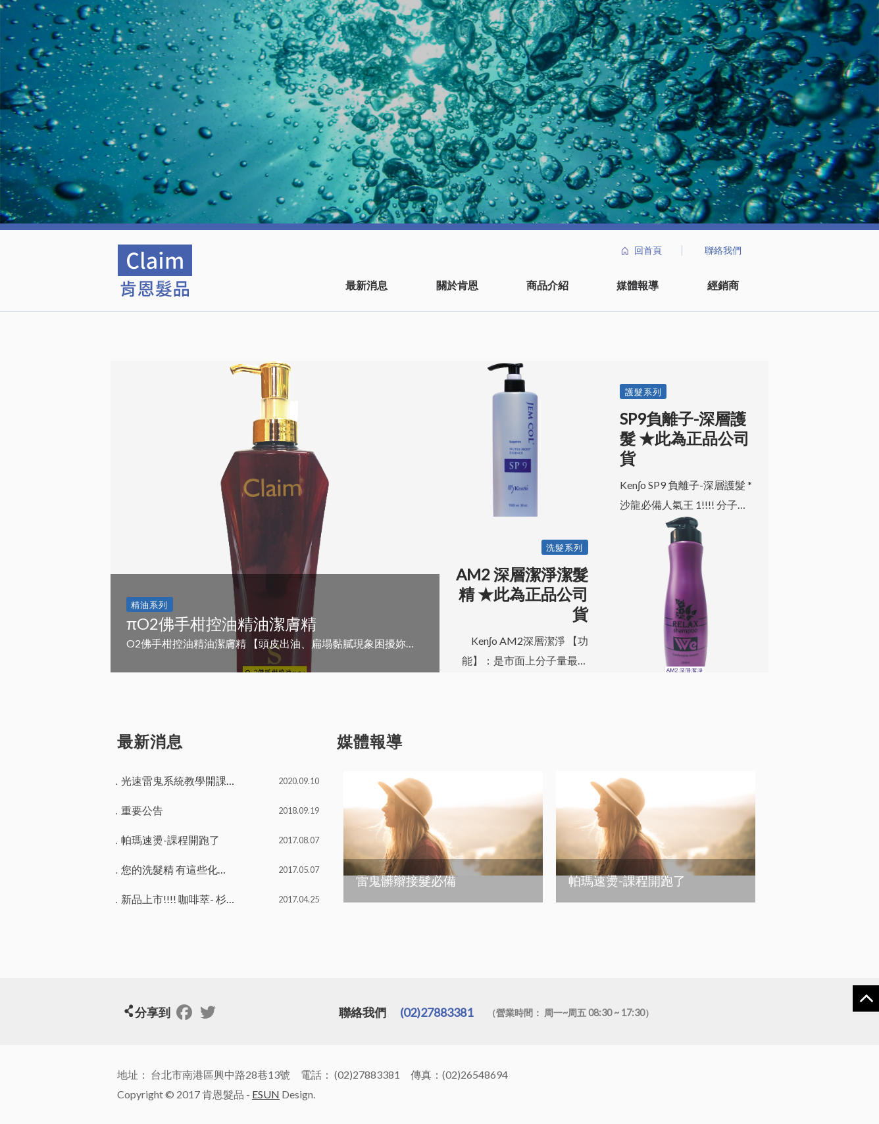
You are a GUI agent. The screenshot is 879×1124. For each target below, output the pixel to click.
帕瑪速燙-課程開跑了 (170, 839)
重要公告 (142, 810)
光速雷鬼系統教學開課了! (180, 780)
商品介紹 (547, 285)
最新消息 (366, 285)
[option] (439, 111)
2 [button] (440, 210)
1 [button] (423, 210)
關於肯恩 (457, 285)
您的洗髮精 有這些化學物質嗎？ (195, 869)
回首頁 (648, 250)
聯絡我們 (723, 250)
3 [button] (456, 210)
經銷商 (723, 285)
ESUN (266, 1094)
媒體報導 (637, 285)
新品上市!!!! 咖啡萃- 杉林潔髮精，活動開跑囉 (226, 899)
